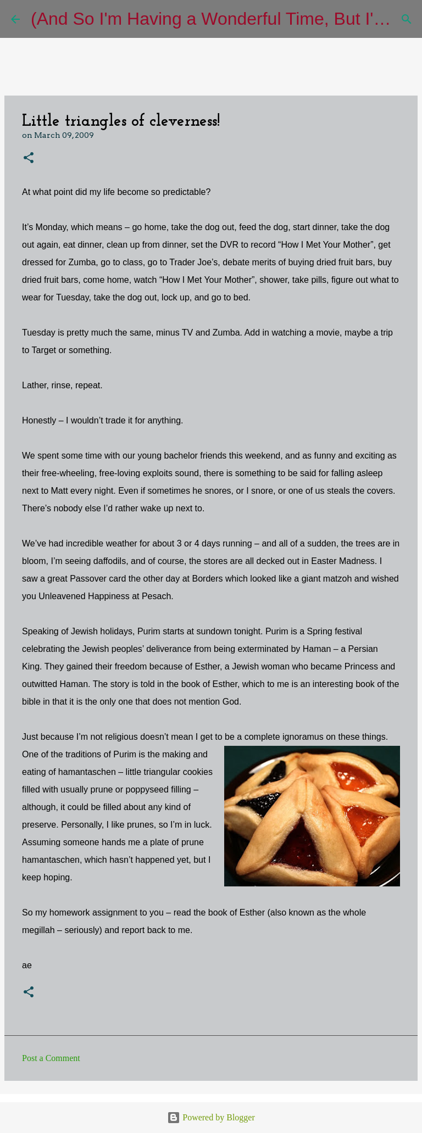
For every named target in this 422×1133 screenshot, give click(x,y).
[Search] (406, 19)
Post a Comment (51, 1058)
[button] (28, 158)
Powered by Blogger (211, 1117)
